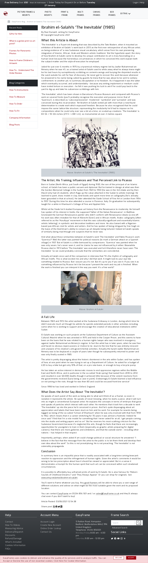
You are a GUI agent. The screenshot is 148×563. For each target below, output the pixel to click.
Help (142, 2)
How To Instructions (18, 90)
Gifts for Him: (15, 34)
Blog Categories (17, 83)
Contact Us (46, 532)
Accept (131, 558)
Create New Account (50, 525)
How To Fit (14, 111)
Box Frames (112, 13)
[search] (138, 523)
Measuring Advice (14, 528)
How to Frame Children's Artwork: (21, 61)
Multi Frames (80, 13)
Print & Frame (64, 13)
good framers (91, 482)
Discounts (10, 535)
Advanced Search (119, 528)
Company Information (19, 118)
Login (135, 2)
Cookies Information (15, 545)
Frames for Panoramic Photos (19, 52)
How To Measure (17, 97)
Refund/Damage (13, 538)
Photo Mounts (48, 13)
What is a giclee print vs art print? (22, 42)
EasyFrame (63, 493)
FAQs (7, 548)
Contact (9, 521)
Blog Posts (14, 124)
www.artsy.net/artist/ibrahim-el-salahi (59, 477)
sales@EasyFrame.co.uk (107, 493)
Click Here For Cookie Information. (70, 561)
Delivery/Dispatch (14, 532)
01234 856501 (94, 530)
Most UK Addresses (38, 3)
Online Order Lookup (50, 528)
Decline (118, 558)
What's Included (13, 542)
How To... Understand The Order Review (21, 71)
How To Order (15, 104)
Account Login (47, 521)
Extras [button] (124, 13)
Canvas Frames (96, 13)
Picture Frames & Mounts (26, 13)
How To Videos (12, 525)
